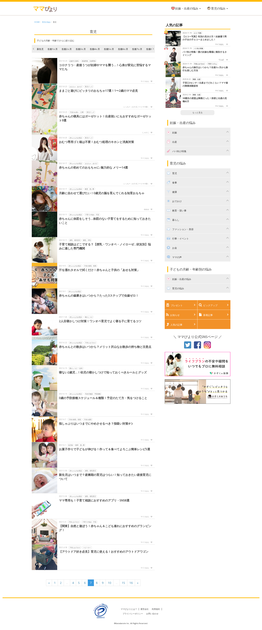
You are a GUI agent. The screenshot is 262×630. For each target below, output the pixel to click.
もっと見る (197, 112)
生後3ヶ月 (81, 49)
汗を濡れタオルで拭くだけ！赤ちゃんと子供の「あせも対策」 (99, 270)
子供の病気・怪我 (90, 266)
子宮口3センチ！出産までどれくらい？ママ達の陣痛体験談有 (205, 84)
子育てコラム (212, 64)
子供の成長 (87, 419)
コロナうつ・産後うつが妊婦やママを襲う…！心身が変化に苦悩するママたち (105, 67)
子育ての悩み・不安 (92, 215)
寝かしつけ (88, 317)
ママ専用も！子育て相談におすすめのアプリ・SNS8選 (94, 500)
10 (109, 583)
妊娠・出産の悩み (186, 8)
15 (123, 583)
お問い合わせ (152, 613)
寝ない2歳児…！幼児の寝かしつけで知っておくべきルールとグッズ (103, 372)
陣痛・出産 (197, 79)
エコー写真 (198, 33)
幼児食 (70, 445)
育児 (54, 22)
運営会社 (144, 609)
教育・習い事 (89, 189)
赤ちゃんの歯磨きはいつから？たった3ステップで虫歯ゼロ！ (99, 295)
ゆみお (146, 209)
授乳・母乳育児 (74, 240)
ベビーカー (87, 547)
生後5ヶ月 (109, 49)
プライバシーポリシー (133, 613)
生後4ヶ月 (95, 49)
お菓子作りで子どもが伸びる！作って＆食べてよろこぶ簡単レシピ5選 (104, 449)
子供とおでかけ (90, 343)
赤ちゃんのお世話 (76, 138)
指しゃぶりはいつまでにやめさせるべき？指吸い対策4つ (96, 423)
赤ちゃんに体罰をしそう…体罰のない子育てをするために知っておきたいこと (105, 221)
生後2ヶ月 (67, 49)
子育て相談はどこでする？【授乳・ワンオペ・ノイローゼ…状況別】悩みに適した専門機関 (105, 246)
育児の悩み (217, 8)
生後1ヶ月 (53, 49)
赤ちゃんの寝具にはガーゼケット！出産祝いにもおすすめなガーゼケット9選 (105, 118)
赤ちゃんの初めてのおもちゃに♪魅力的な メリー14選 (93, 167)
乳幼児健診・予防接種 (93, 394)
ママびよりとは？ (129, 609)
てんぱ (221, 60)
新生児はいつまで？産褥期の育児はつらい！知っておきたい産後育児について (105, 477)
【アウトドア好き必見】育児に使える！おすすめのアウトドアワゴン (103, 552)
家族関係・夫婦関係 (88, 61)
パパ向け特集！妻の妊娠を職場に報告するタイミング (205, 53)
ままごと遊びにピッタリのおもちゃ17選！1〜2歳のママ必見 (98, 91)
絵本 (81, 368)
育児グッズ (88, 86)
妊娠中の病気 (74, 61)
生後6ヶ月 (123, 49)
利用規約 (156, 609)
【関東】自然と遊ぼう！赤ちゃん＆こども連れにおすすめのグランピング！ (105, 528)
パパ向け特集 (198, 48)
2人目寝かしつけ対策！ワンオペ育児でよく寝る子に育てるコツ (100, 321)
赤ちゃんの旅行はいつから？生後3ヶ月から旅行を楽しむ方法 (205, 69)
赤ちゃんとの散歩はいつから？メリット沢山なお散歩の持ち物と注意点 (105, 347)
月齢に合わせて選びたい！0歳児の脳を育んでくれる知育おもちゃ (101, 193)
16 (131, 583)
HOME (37, 22)
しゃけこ (145, 132)
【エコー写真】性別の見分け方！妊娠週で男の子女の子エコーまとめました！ (205, 38)
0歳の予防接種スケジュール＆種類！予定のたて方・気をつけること (103, 398)
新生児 (40, 49)
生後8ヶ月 (151, 49)
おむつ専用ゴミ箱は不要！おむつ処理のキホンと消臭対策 (96, 142)
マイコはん (145, 81)
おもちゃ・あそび (76, 86)
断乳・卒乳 (87, 240)
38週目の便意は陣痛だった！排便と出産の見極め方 (205, 100)
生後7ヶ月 (137, 49)
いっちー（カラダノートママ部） (136, 107)
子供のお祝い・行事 (76, 112)
